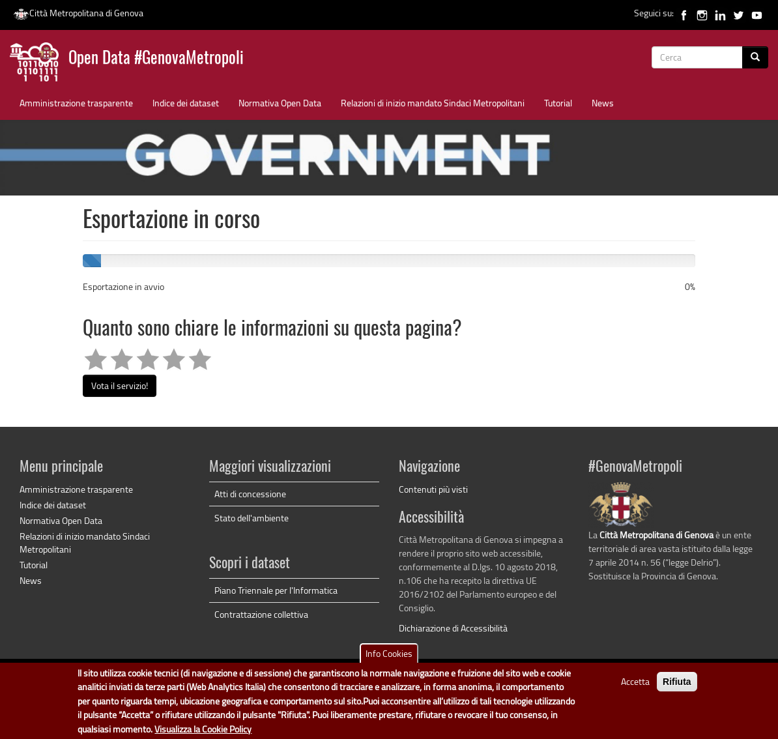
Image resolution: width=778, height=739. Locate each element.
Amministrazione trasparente (76, 102)
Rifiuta (677, 683)
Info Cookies (389, 655)
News (603, 102)
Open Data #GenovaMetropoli (156, 59)
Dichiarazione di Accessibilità (453, 628)
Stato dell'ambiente (251, 518)
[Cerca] (755, 57)
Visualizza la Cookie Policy (203, 730)
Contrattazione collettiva (261, 614)
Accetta (635, 683)
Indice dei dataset (185, 102)
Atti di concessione (250, 493)
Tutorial (558, 102)
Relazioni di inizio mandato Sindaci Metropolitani (433, 102)
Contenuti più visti (433, 489)
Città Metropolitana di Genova (78, 13)
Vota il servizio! (119, 385)
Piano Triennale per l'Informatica (276, 590)
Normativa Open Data (279, 102)
